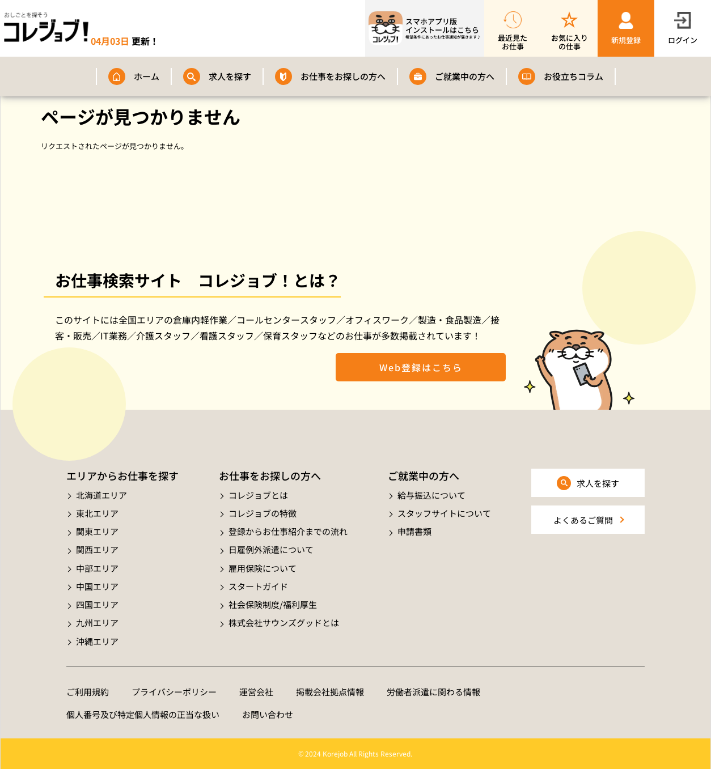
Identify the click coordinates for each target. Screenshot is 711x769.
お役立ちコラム (573, 76)
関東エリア (97, 531)
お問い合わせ (267, 714)
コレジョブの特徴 (262, 513)
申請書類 (414, 531)
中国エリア (97, 586)
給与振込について (431, 495)
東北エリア (97, 513)
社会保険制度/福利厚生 (272, 604)
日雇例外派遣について (271, 549)
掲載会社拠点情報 (330, 692)
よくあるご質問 (583, 520)
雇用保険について (262, 568)
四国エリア (97, 604)
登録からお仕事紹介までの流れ (288, 531)
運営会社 (256, 692)
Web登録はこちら (421, 367)
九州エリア (97, 622)
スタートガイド (258, 586)
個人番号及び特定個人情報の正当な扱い (142, 714)
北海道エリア (101, 495)
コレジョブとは (258, 495)
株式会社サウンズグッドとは (283, 622)
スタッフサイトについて (444, 513)
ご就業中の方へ (464, 76)
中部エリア (97, 568)
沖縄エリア (97, 641)
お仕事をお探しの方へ (343, 76)
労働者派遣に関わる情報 (433, 692)
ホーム (146, 76)
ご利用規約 (87, 692)
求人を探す (230, 76)
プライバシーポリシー (174, 692)
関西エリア (97, 549)
